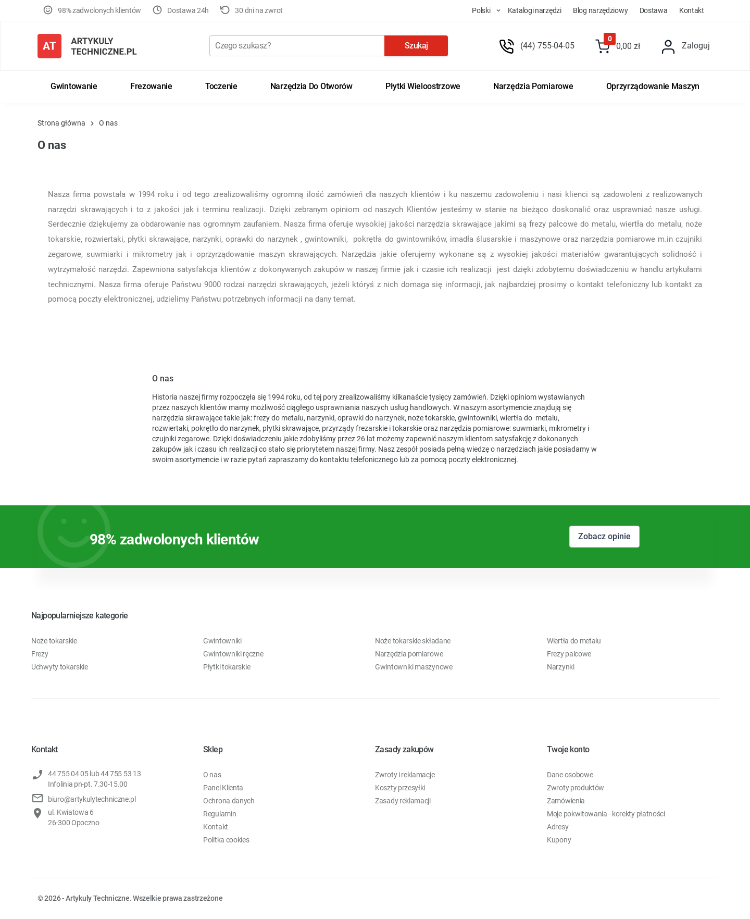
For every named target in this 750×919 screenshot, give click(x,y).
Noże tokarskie (54, 641)
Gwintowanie (74, 86)
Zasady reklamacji (403, 801)
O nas (212, 775)
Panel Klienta (223, 788)
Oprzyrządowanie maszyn (652, 86)
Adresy (557, 827)
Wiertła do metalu (574, 641)
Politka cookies (226, 840)
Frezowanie (151, 86)
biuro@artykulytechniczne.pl (92, 799)
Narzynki (560, 667)
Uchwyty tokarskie (59, 667)
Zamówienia (566, 801)
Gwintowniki (222, 641)
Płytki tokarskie (226, 667)
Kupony (559, 840)
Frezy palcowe (569, 654)
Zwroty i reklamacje (404, 775)
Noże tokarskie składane (413, 641)
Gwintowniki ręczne (233, 654)
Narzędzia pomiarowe (533, 86)
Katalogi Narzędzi (534, 10)
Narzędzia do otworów (311, 86)
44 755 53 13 (121, 773)
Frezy (39, 654)
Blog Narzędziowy (600, 10)
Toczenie (221, 86)
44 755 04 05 (68, 773)
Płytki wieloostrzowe (422, 86)
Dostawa (654, 10)
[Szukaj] (296, 45)
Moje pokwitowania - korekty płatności (606, 814)
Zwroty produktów (575, 788)
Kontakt (691, 10)
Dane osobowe (570, 775)
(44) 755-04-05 (547, 46)
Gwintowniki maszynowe (414, 667)
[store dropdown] (477, 10)
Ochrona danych (229, 801)
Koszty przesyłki (400, 788)
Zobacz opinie (604, 536)
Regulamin (219, 814)
